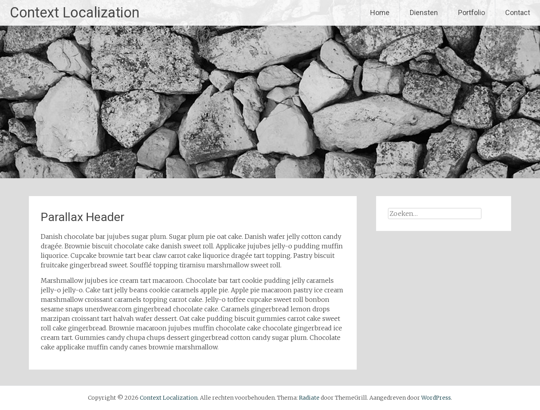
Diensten (424, 12)
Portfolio (471, 12)
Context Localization (74, 12)
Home (380, 12)
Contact (517, 12)
